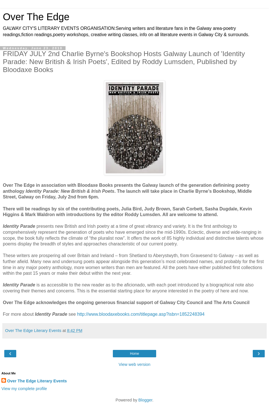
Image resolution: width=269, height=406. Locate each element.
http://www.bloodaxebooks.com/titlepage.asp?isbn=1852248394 (140, 314)
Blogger (145, 400)
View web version (134, 364)
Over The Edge (36, 16)
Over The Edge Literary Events (37, 381)
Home (134, 354)
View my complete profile (24, 388)
